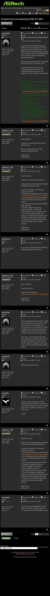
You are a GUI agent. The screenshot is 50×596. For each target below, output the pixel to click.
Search (26, 13)
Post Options (25, 33)
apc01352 (6, 33)
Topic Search (32, 28)
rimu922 (6, 393)
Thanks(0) (36, 33)
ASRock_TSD (8, 130)
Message (24, 28)
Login (47, 13)
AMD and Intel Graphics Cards (33, 8)
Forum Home (7, 8)
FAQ (19, 13)
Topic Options (43, 28)
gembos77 (7, 239)
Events (32, 13)
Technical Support (17, 8)
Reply (24, 35)
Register (40, 13)
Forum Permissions (44, 547)
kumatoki (6, 498)
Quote (44, 33)
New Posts (42, 10)
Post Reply (6, 24)
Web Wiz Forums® (26, 552)
